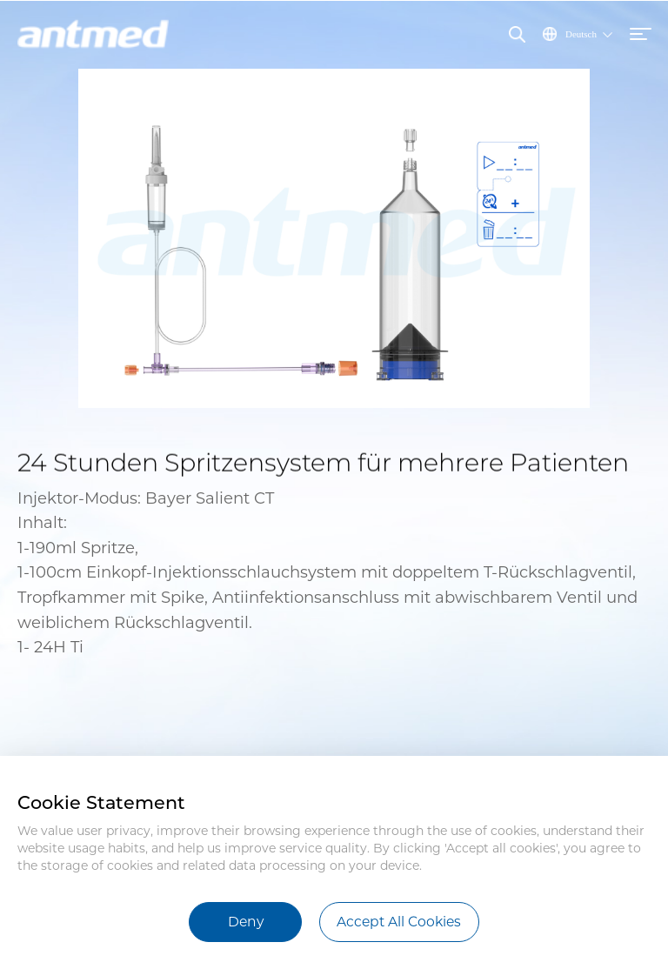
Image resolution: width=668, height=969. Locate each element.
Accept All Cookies (399, 921)
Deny (246, 921)
